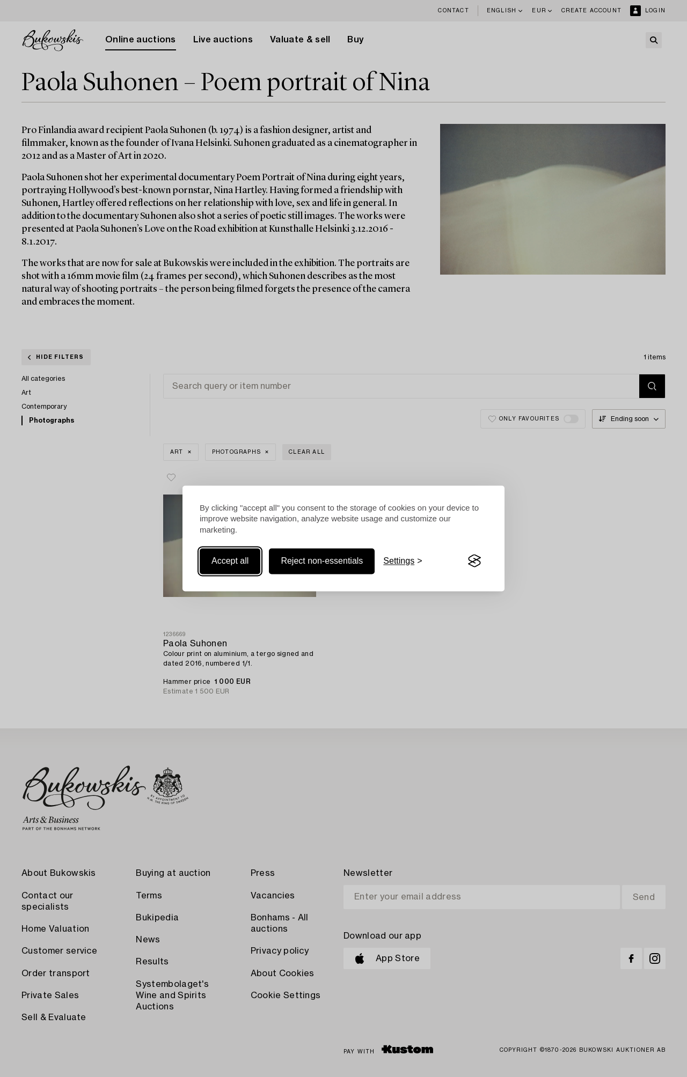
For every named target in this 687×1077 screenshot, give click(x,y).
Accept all (230, 560)
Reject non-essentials (322, 560)
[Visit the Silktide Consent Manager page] (474, 561)
